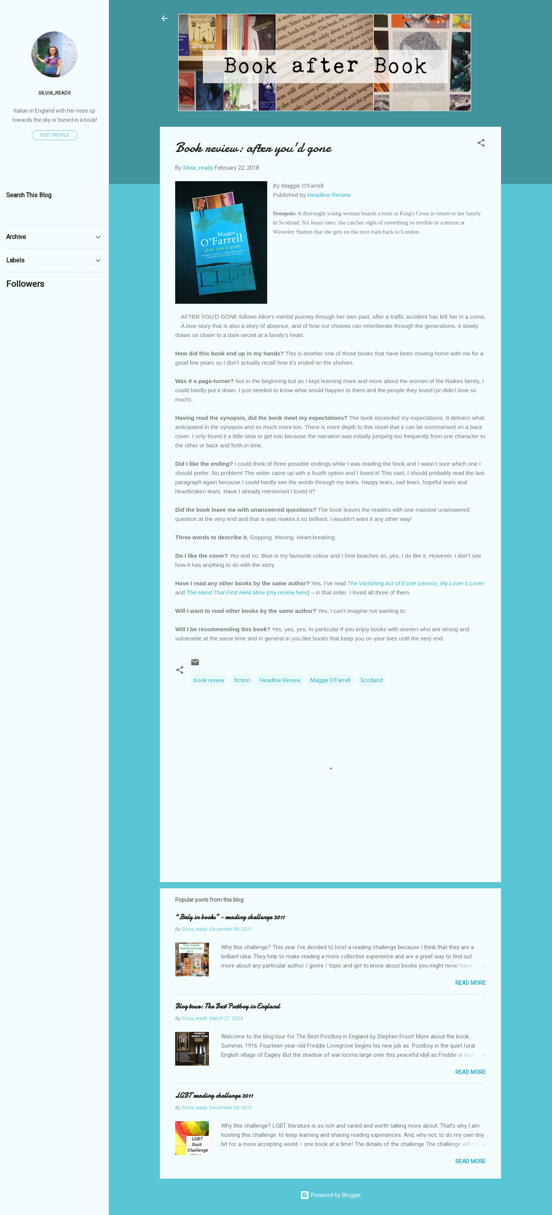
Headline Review (329, 195)
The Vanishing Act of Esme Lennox (392, 583)
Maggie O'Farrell (330, 680)
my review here (287, 592)
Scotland (371, 680)
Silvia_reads (54, 93)
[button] (481, 144)
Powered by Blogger (330, 1195)
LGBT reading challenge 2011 (214, 1095)
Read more (470, 982)
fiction (242, 680)
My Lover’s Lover (462, 583)
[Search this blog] (54, 210)
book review (209, 680)
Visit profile (54, 135)
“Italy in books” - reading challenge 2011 (229, 917)
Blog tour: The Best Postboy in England (227, 1006)
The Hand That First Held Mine (225, 592)
